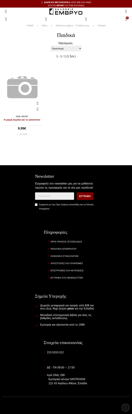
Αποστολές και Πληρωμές (67, 263)
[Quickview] (37, 103)
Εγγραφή (85, 196)
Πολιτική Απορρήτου (64, 249)
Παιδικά (102, 25)
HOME (30, 25)
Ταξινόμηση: (65, 43)
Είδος (45, 25)
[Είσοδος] (86, 19)
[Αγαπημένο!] (37, 109)
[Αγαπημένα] (46, 19)
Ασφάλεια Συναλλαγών (64, 256)
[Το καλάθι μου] (126, 19)
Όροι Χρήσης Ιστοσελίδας (67, 204)
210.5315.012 (55, 352)
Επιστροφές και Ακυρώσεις (67, 270)
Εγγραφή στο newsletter (67, 277)
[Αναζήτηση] (126, 11)
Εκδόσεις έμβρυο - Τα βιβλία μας (72, 25)
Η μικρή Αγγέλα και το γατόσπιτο (22, 119)
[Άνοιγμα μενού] (6, 11)
